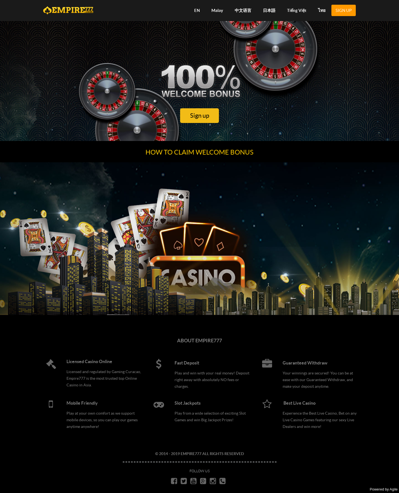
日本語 (269, 10)
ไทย (322, 10)
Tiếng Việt (296, 10)
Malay (217, 10)
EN (197, 10)
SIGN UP (344, 10)
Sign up (199, 115)
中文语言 (243, 10)
